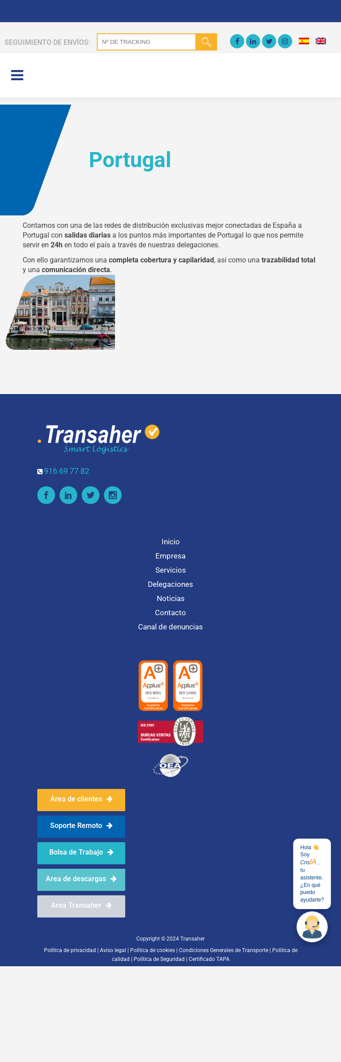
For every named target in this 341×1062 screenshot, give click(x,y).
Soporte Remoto (81, 825)
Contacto (170, 612)
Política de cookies (152, 950)
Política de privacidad (70, 950)
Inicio (171, 541)
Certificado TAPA (209, 959)
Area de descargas (81, 879)
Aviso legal (113, 950)
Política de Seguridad (159, 959)
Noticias (171, 598)
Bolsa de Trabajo (81, 852)
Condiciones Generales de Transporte (224, 950)
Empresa (170, 555)
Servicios (170, 570)
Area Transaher (81, 905)
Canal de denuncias (170, 626)
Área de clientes (81, 799)
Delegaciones (170, 584)
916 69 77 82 (66, 471)
